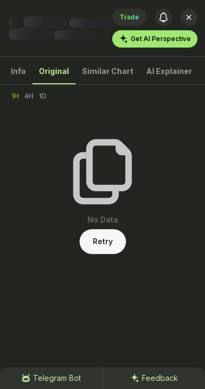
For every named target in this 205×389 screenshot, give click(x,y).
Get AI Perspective (155, 39)
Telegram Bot (51, 378)
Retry (103, 241)
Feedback (154, 378)
